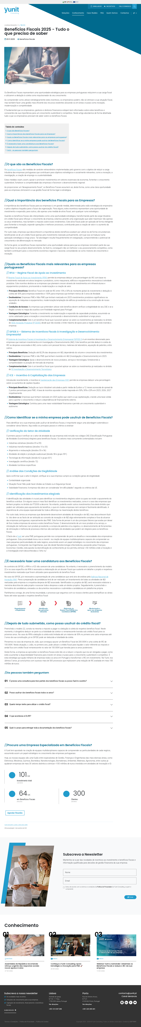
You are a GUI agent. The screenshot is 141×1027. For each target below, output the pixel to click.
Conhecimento (78, 13)
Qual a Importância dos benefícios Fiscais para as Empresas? (31, 134)
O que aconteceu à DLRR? (20, 716)
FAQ (102, 13)
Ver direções (53, 1004)
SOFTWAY (133, 1022)
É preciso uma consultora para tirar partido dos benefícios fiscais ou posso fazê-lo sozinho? (48, 681)
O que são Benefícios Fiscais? (18, 131)
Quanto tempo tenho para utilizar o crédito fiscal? (30, 704)
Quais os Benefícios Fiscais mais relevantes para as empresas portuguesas (36, 137)
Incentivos (109, 6)
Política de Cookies (42, 1022)
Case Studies (92, 13)
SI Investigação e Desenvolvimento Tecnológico (31, 369)
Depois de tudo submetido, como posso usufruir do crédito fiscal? (32, 147)
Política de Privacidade (104, 887)
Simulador (96, 6)
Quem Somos (112, 13)
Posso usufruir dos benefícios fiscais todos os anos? (31, 693)
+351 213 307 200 (55, 1009)
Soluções (65, 13)
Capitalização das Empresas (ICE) (54, 380)
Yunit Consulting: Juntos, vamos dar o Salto (16, 824)
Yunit (19, 536)
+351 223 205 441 (88, 1009)
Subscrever (10, 1010)
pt (135, 13)
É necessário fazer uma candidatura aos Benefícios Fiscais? (30, 144)
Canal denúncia (129, 996)
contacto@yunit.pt (128, 993)
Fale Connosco (125, 6)
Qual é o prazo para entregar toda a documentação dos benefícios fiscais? (40, 728)
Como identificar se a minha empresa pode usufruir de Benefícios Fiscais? (36, 140)
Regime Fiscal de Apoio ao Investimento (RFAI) (27, 278)
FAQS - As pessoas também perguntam (22, 150)
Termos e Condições (11, 1022)
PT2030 (36, 323)
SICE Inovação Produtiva (21, 323)
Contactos (124, 13)
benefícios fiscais (14, 169)
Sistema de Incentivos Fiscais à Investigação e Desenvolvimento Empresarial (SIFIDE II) (45, 339)
